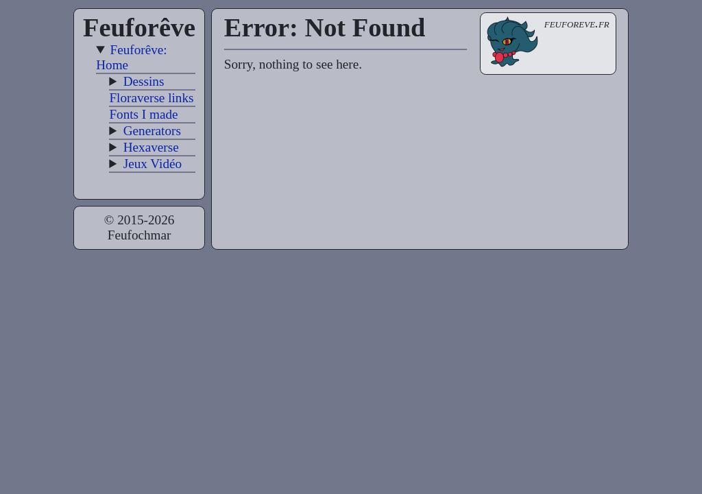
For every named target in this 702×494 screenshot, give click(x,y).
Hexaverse (151, 147)
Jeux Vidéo (152, 163)
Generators (152, 131)
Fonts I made (143, 114)
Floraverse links (151, 98)
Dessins (144, 81)
